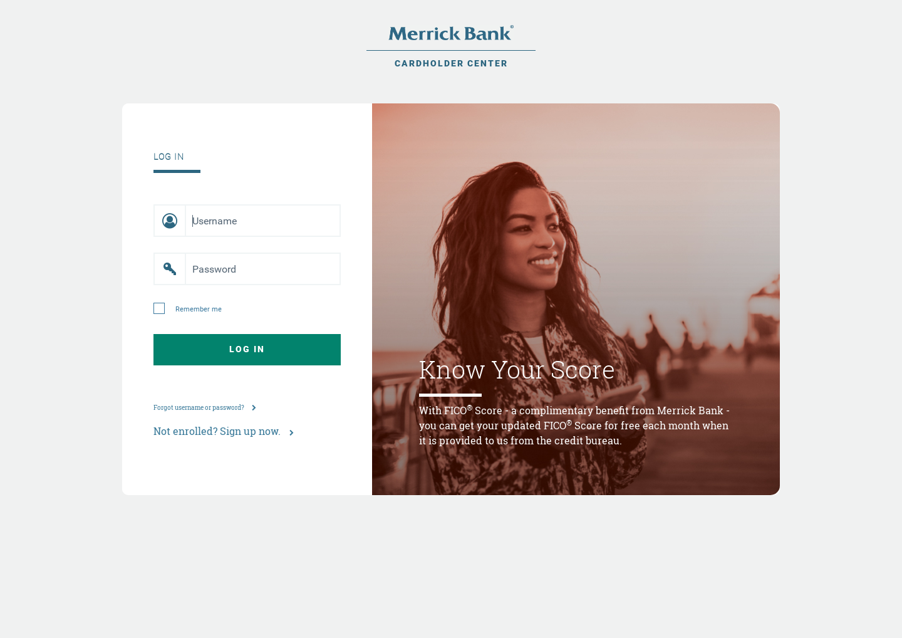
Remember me (198, 309)
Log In (247, 349)
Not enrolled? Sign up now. (223, 430)
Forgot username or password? (204, 408)
